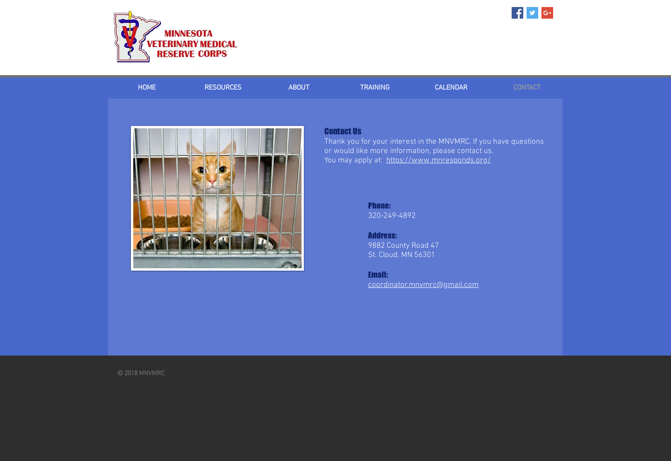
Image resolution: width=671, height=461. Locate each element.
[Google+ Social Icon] (547, 13)
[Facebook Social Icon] (517, 13)
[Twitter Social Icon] (532, 13)
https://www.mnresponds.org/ (438, 160)
